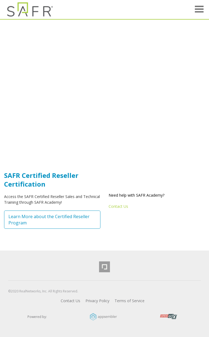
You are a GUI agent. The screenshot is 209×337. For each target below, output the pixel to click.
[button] (199, 10)
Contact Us (118, 206)
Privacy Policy (97, 300)
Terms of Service (130, 300)
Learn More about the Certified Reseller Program (49, 220)
